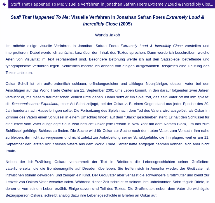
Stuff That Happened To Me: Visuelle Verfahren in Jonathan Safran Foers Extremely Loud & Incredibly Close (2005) (113, 4)
